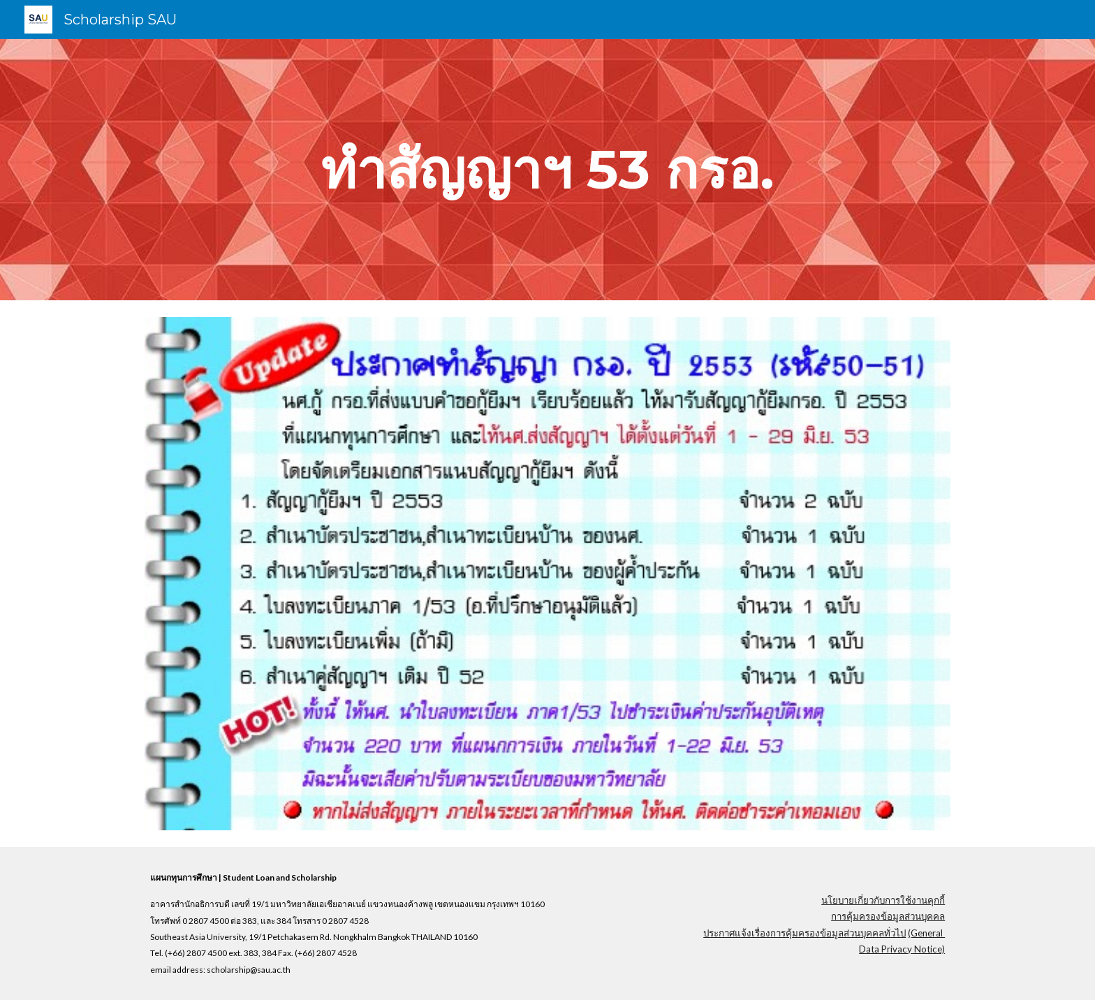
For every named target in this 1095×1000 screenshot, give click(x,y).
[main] (547, 169)
